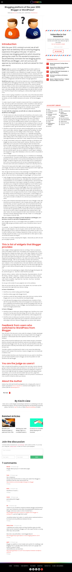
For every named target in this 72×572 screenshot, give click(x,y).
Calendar (50, 112)
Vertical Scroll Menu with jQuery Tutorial (59, 75)
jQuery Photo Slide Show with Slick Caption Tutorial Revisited (59, 68)
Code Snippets (24, 566)
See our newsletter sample (58, 44)
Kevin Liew (14, 12)
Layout (49, 126)
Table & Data (63, 121)
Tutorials (16, 566)
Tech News (33, 566)
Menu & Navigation (65, 111)
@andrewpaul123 (15, 387)
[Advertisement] (58, 16)
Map (61, 109)
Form (49, 121)
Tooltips (62, 124)
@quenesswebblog (30, 407)
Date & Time (51, 118)
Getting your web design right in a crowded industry (22, 425)
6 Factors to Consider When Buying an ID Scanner (36, 425)
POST (36, 457)
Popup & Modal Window (64, 116)
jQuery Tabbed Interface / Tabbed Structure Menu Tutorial (59, 79)
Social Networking (65, 119)
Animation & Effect (52, 111)
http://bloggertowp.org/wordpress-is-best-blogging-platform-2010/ (23, 535)
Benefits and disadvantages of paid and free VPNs (8, 425)
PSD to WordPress (17, 385)
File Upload (50, 120)
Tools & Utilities (64, 123)
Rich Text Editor (64, 118)
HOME (10, 566)
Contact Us (47, 566)
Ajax (49, 109)
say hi (15, 407)
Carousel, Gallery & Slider (52, 115)
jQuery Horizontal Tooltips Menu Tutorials (59, 64)
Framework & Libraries (51, 124)
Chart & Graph (51, 117)
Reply (8, 470)
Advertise (39, 566)
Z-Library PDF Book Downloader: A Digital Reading (59, 72)
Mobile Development (63, 113)
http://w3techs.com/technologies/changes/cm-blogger (20, 482)
